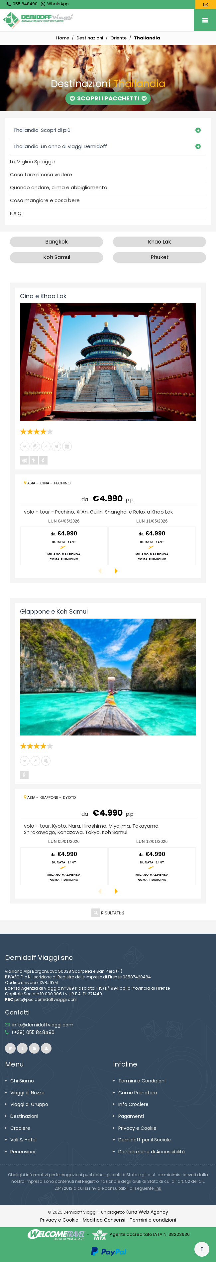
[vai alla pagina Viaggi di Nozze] (27, 1092)
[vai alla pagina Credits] (147, 1212)
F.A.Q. (16, 213)
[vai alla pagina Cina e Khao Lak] (108, 362)
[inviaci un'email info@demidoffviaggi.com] (42, 1024)
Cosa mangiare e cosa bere (45, 200)
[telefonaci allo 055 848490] (33, 1032)
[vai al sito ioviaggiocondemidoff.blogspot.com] (46, 1048)
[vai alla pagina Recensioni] (22, 1151)
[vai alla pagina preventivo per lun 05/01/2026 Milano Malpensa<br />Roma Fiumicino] (64, 866)
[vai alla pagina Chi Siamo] (22, 1080)
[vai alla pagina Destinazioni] (89, 38)
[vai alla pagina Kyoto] (69, 797)
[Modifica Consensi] (104, 1220)
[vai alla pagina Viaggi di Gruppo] (29, 1104)
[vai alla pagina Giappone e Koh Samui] (108, 677)
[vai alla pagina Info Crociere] (133, 1104)
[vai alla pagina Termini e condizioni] (153, 1220)
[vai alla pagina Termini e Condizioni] (141, 1080)
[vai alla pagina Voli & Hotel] (23, 1139)
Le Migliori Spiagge (32, 162)
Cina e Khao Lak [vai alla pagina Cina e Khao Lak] (43, 296)
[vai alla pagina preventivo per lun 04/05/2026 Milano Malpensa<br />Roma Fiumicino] (64, 546)
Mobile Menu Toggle (205, 20)
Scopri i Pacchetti (108, 98)
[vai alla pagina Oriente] (118, 38)
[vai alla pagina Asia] (31, 483)
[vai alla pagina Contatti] (205, 4)
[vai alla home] (62, 38)
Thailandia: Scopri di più (41, 130)
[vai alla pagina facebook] (22, 1048)
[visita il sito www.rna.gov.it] (158, 1188)
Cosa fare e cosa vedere (41, 175)
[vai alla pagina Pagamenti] (131, 1116)
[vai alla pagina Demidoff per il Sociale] (144, 1139)
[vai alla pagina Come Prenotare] (137, 1092)
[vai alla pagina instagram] (34, 1048)
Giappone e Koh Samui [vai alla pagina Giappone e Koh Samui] (54, 611)
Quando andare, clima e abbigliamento (58, 188)
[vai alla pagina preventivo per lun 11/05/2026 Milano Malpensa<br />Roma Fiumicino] (152, 546)
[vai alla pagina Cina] (44, 483)
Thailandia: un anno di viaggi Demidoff (60, 146)
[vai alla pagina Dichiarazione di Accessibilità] (151, 1151)
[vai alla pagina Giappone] (49, 797)
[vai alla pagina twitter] (10, 1048)
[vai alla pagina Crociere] (20, 1128)
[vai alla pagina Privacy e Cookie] (137, 1128)
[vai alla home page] (109, 20)
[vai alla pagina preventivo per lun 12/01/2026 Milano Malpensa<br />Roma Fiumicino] (152, 866)
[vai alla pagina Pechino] (62, 483)
